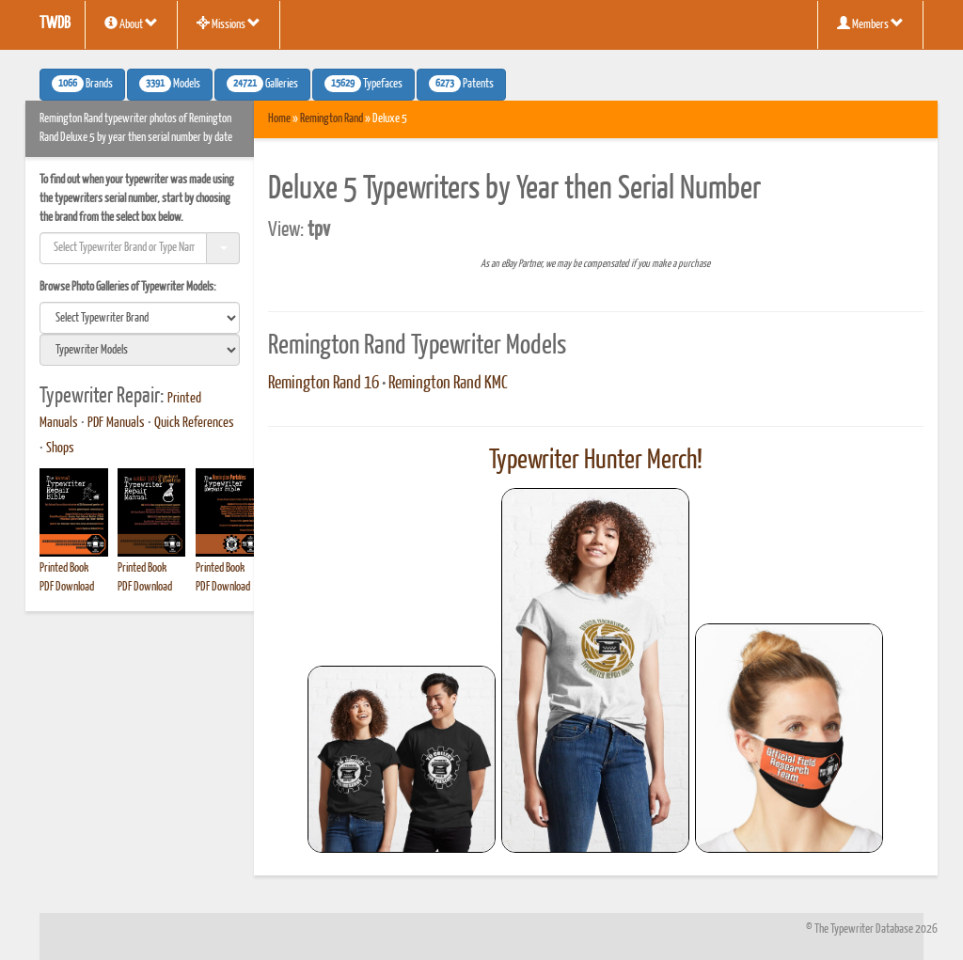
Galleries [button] (262, 83)
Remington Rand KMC (448, 383)
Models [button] (169, 83)
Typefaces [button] (363, 83)
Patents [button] (461, 83)
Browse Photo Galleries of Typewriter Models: (127, 287)
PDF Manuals (116, 423)
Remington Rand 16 (323, 383)
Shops (60, 448)
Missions (228, 23)
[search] (139, 318)
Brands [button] (82, 83)
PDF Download (66, 587)
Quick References (194, 423)
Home (279, 119)
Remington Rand (331, 119)
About (131, 23)
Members (870, 23)
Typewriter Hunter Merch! (596, 461)
